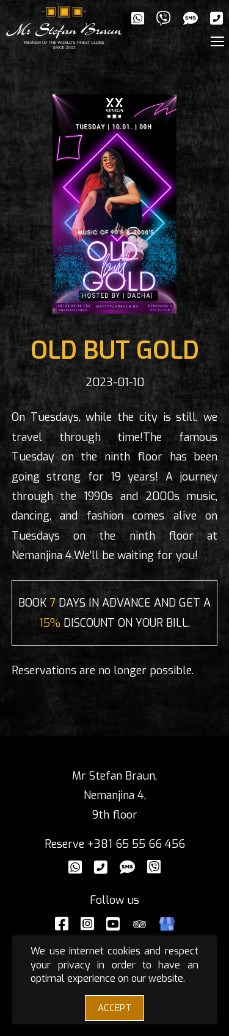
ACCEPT (114, 1008)
